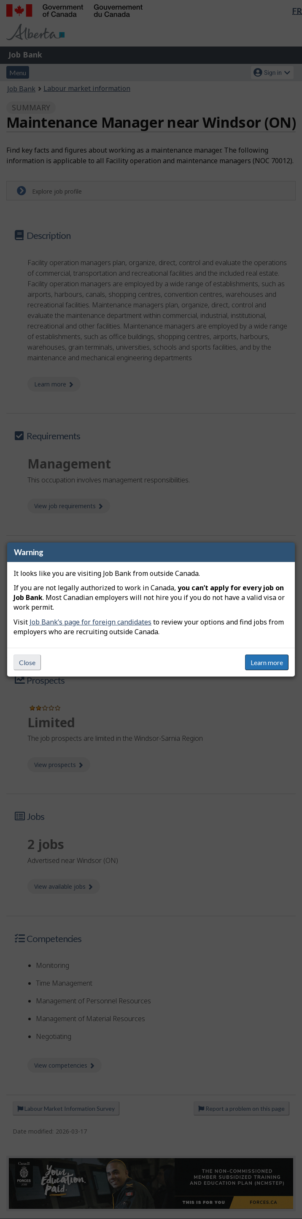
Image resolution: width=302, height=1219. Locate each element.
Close (27, 662)
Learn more (267, 662)
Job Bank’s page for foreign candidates (90, 622)
